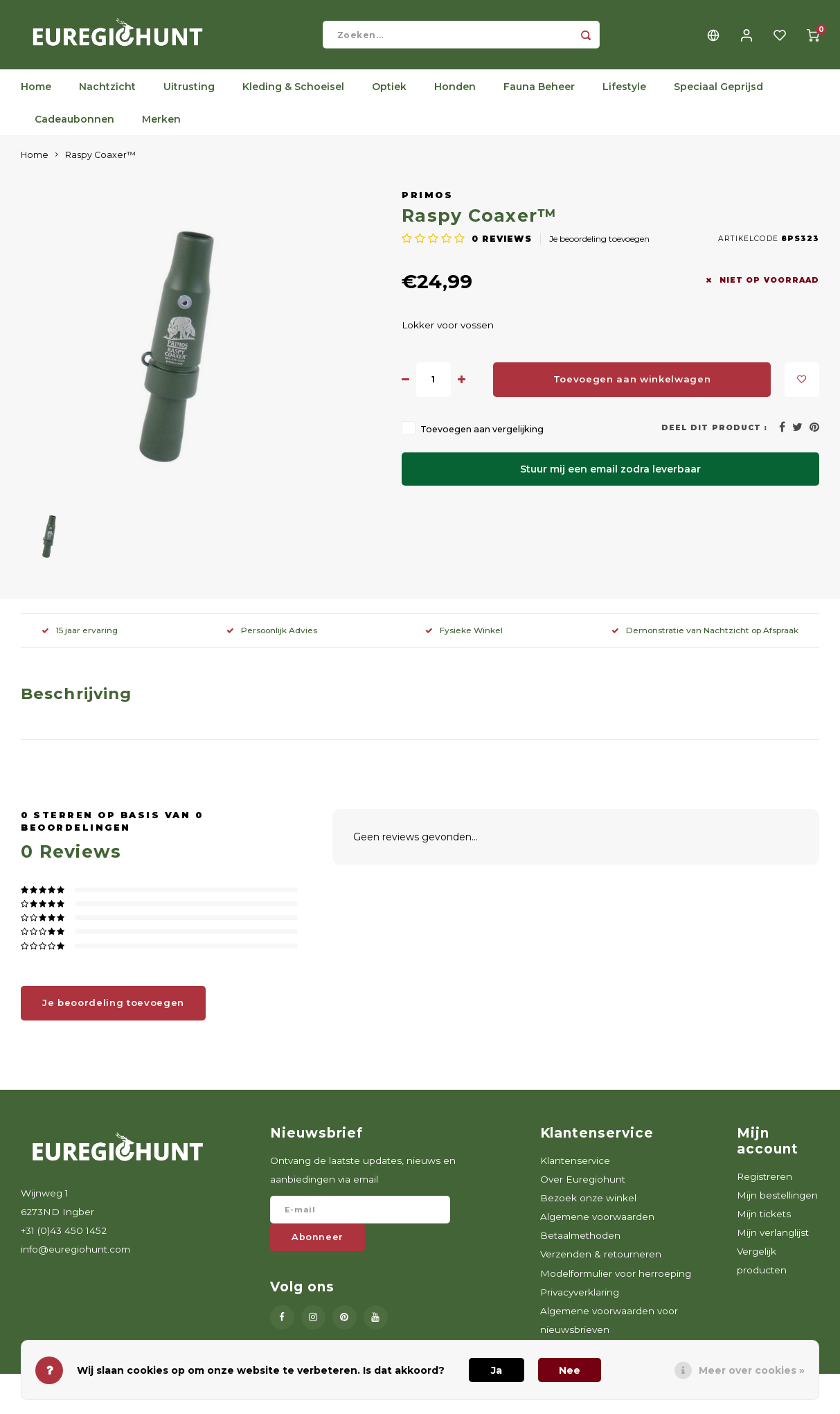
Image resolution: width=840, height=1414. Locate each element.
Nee (569, 1370)
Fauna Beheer (539, 93)
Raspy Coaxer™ (100, 162)
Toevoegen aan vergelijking (482, 436)
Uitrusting (189, 93)
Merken (161, 126)
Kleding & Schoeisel (293, 93)
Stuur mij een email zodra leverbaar (610, 476)
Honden (455, 93)
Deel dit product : (714, 434)
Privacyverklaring (579, 1299)
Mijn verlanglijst (773, 1239)
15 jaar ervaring (80, 637)
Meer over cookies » (752, 1370)
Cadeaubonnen (74, 126)
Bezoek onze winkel (588, 1204)
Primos (427, 202)
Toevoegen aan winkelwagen (632, 385)
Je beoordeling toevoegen (599, 245)
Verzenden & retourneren (600, 1260)
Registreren (764, 1183)
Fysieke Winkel (464, 637)
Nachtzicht (107, 93)
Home (36, 93)
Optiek (389, 93)
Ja (496, 1370)
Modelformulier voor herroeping (615, 1280)
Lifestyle (624, 93)
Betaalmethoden (580, 1242)
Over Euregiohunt (582, 1186)
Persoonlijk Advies (271, 637)
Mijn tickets (764, 1220)
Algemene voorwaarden (597, 1223)
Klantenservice (575, 1167)
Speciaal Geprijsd (718, 93)
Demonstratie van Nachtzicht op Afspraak (704, 637)
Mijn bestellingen (777, 1202)
